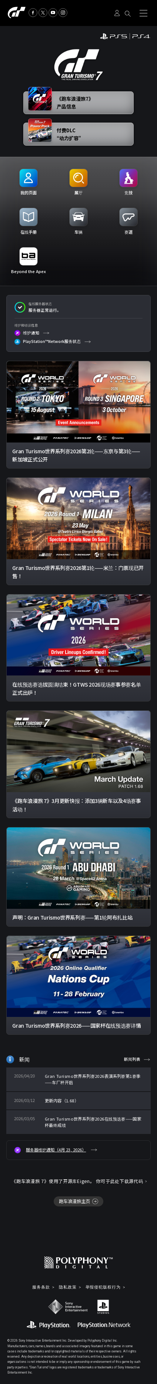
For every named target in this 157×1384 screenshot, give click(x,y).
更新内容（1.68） (61, 1100)
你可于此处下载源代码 (119, 1181)
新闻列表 (132, 1059)
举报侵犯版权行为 (103, 1287)
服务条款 (41, 1287)
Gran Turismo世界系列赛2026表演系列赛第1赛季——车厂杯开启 (93, 1079)
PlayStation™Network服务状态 (47, 341)
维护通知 (26, 333)
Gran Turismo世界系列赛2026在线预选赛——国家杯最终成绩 (93, 1122)
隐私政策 (68, 1287)
